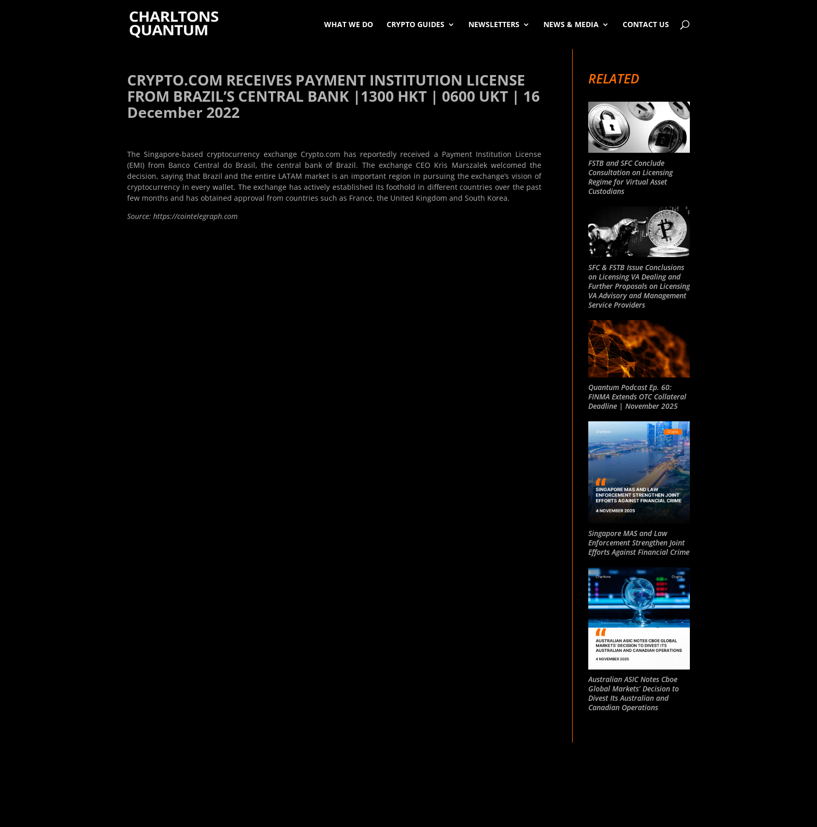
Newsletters (493, 24)
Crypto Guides (415, 24)
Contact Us (646, 24)
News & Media (571, 24)
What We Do (348, 24)
